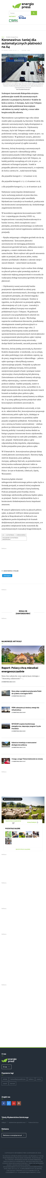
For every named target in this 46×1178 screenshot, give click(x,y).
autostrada (10, 535)
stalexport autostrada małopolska (10, 538)
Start (3, 37)
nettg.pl (4, 1122)
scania (39, 1079)
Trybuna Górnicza (33, 1122)
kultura (31, 1079)
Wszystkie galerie (23, 849)
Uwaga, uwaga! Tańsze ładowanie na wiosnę (27, 759)
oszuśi (5, 1083)
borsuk (12, 1083)
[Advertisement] (23, 558)
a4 (3, 535)
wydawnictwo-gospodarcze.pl (17, 1122)
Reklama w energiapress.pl (13, 1135)
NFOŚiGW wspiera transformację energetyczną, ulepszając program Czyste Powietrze (26, 726)
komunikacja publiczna (17, 1079)
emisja (5, 1079)
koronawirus (21, 535)
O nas (6, 1067)
